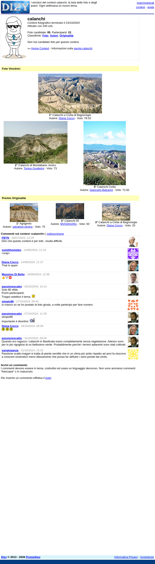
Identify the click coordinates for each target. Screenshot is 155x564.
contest (140, 7)
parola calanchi (83, 48)
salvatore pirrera (22, 226)
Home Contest (40, 48)
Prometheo (33, 557)
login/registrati (145, 2)
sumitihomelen (11, 250)
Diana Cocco (67, 118)
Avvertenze (147, 557)
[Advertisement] (122, 409)
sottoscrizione (55, 233)
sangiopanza (10, 350)
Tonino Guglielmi (34, 168)
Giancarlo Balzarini (101, 190)
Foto (45, 35)
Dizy (4, 557)
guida (150, 7)
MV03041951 (68, 224)
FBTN (5, 237)
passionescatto (12, 286)
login (48, 377)
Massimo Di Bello (13, 274)
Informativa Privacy (126, 557)
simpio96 (8, 301)
